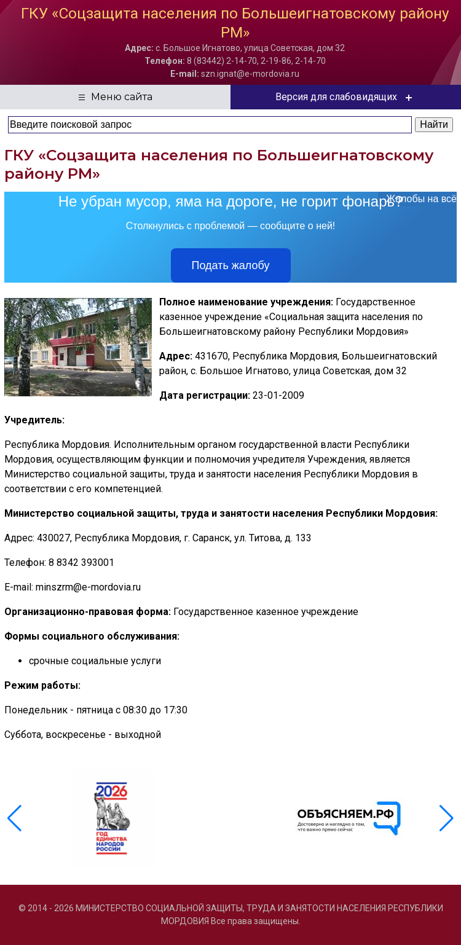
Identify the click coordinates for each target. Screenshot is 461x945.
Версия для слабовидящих (345, 97)
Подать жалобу (231, 265)
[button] (446, 818)
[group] (112, 818)
